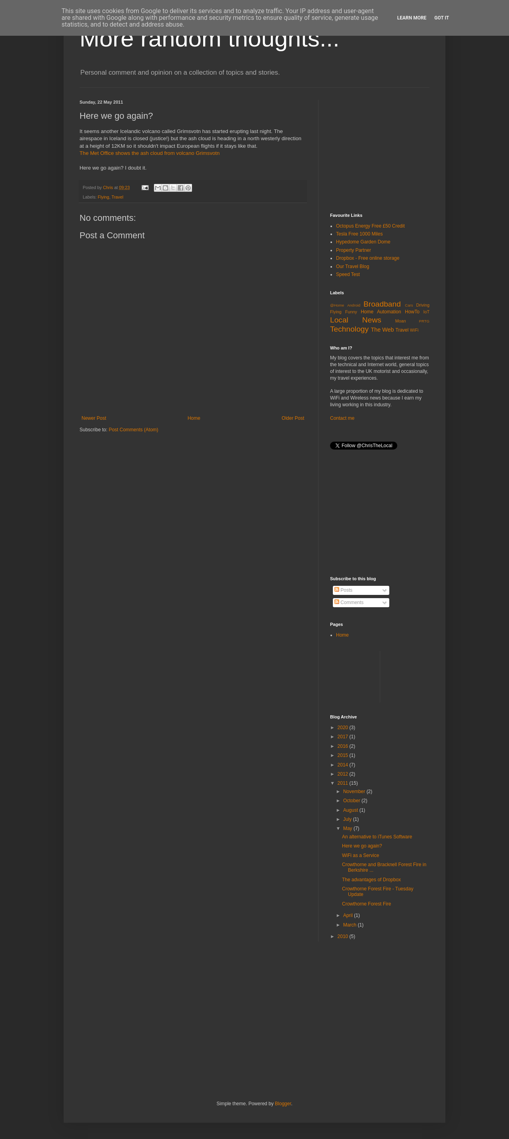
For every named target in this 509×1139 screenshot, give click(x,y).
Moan (400, 321)
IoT (426, 311)
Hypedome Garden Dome (363, 242)
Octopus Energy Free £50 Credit (370, 226)
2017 (344, 736)
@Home (337, 305)
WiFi (414, 330)
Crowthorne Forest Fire (366, 904)
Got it (441, 18)
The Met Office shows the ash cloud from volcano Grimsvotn (150, 153)
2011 (344, 783)
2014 (344, 765)
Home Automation (381, 312)
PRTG (424, 321)
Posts (343, 590)
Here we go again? (362, 846)
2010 (344, 936)
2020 (344, 727)
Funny (351, 311)
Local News (355, 320)
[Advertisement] (389, 149)
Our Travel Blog (352, 266)
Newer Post (94, 418)
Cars (409, 305)
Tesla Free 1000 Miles (359, 234)
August (351, 810)
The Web (382, 329)
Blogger (283, 1103)
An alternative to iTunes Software (377, 837)
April (348, 915)
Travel (117, 197)
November (355, 791)
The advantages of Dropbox (371, 879)
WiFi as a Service (360, 855)
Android (353, 305)
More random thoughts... (210, 38)
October (352, 800)
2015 (344, 755)
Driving (422, 305)
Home (194, 418)
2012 (344, 774)
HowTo (412, 312)
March (350, 925)
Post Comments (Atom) (133, 429)
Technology (349, 329)
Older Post (293, 418)
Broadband (382, 304)
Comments (348, 602)
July (348, 819)
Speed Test (348, 274)
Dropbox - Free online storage (367, 258)
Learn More (412, 18)
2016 (344, 746)
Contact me (342, 418)
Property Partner (353, 250)
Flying (103, 197)
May (348, 828)
